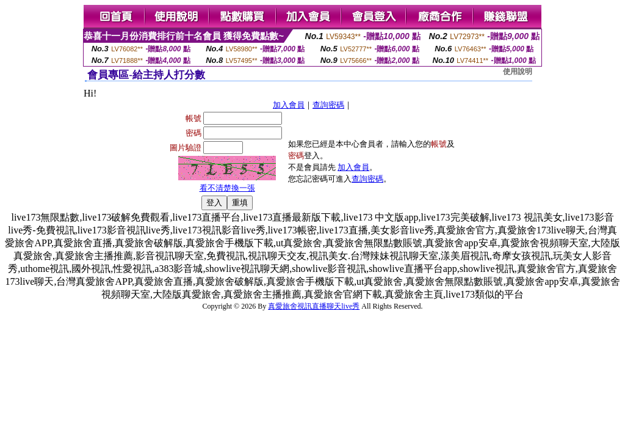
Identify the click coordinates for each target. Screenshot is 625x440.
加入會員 (289, 104)
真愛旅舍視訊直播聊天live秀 (313, 306)
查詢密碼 (328, 104)
